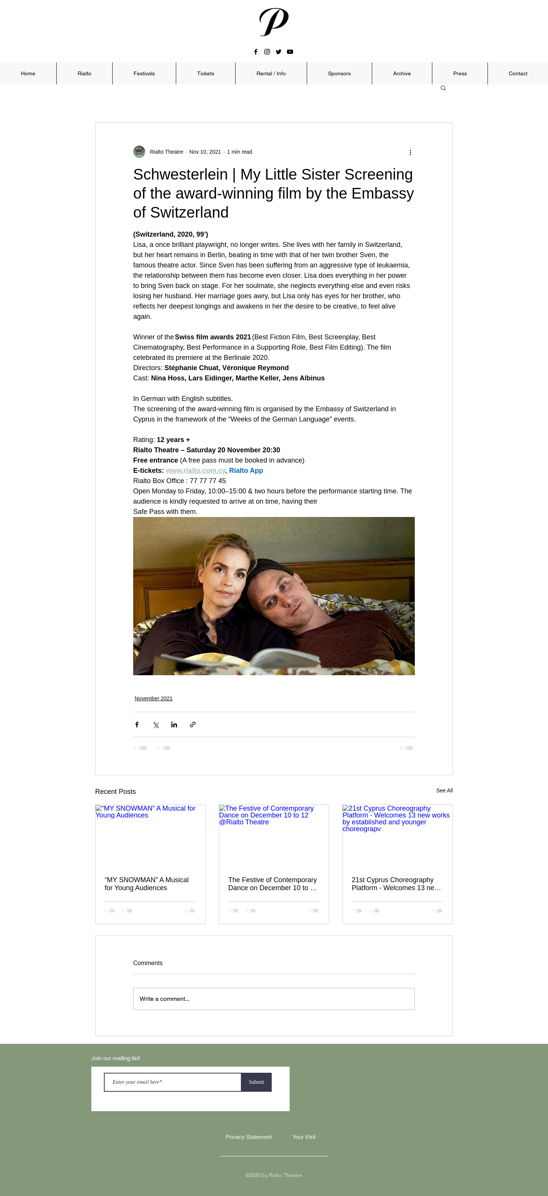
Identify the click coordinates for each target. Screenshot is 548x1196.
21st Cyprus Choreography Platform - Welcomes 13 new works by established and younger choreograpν (395, 884)
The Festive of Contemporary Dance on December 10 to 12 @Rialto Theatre (273, 884)
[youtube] (290, 52)
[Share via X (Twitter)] (155, 724)
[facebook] (256, 52)
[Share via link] (192, 724)
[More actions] (410, 151)
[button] (84, 73)
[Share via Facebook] (136, 724)
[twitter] (278, 52)
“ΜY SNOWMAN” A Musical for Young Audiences (147, 884)
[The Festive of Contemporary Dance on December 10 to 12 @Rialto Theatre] (274, 836)
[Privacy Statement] (248, 1137)
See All (444, 790)
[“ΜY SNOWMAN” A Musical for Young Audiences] (151, 836)
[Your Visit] (304, 1137)
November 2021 (154, 698)
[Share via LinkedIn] (174, 724)
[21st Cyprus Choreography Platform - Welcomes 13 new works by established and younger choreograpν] (397, 836)
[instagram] (267, 52)
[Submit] (256, 1082)
